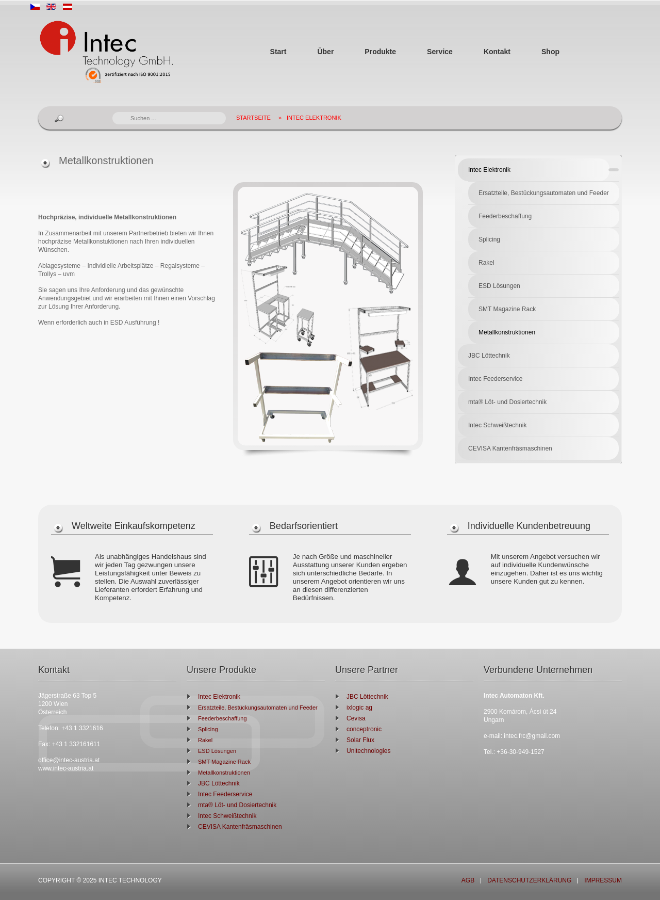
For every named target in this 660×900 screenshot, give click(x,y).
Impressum (603, 880)
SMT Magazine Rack (507, 309)
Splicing (489, 239)
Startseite (253, 118)
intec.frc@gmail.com (532, 736)
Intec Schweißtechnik (497, 425)
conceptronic (364, 729)
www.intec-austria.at (65, 768)
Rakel (486, 262)
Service (440, 51)
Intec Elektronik (314, 118)
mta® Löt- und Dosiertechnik (507, 402)
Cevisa (356, 718)
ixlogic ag (359, 707)
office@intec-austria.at (69, 760)
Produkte (380, 51)
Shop (550, 51)
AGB (467, 880)
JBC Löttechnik (489, 355)
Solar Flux (360, 740)
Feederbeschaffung (505, 216)
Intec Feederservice (495, 378)
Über (325, 51)
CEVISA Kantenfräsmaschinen (510, 448)
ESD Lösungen (499, 286)
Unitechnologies (368, 750)
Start (278, 51)
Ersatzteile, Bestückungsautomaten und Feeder (543, 193)
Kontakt (497, 51)
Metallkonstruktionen (506, 332)
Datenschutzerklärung (529, 880)
